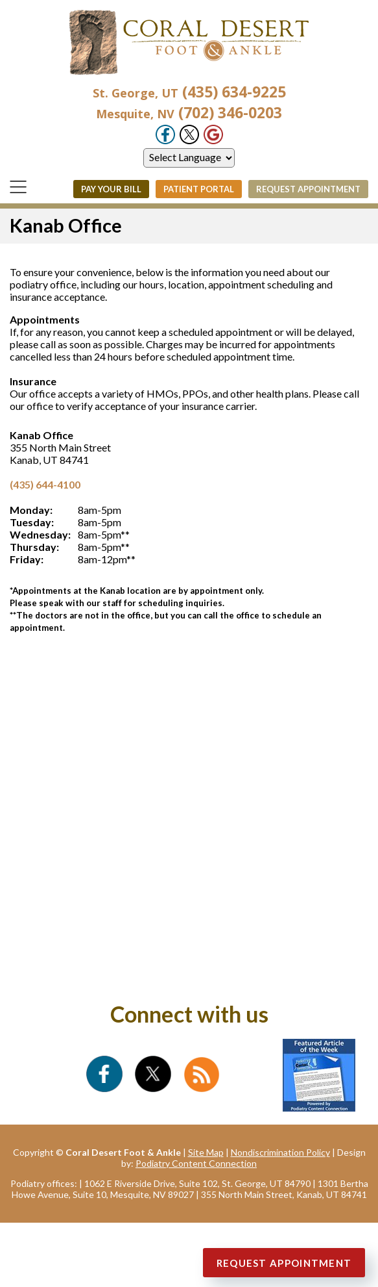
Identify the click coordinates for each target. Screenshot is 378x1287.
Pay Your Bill (111, 189)
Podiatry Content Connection (196, 1163)
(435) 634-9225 (189, 91)
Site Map (206, 1152)
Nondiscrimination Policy (280, 1152)
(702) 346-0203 (189, 112)
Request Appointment (308, 189)
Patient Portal (198, 189)
